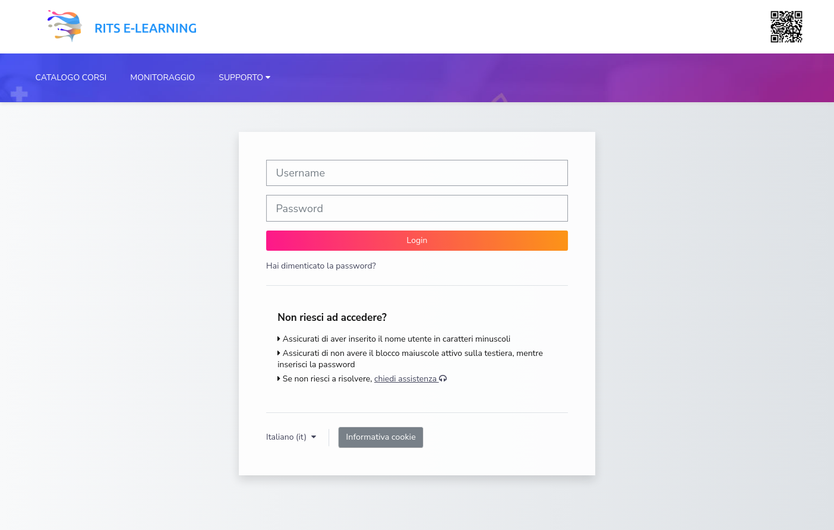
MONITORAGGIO (162, 77)
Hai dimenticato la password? (321, 266)
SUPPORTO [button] (241, 77)
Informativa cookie (381, 437)
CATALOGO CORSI (71, 77)
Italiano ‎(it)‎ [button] (287, 437)
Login (417, 240)
